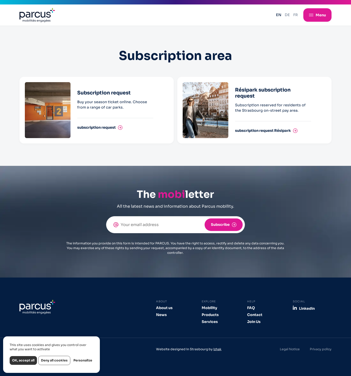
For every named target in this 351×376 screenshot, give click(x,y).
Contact (254, 315)
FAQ (251, 308)
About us (164, 308)
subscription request (96, 127)
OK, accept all (23, 360)
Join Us (254, 322)
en (278, 15)
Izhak (217, 349)
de (287, 15)
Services (210, 322)
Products (210, 315)
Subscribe (220, 224)
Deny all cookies (54, 360)
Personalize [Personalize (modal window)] (82, 360)
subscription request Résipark (263, 130)
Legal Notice (290, 349)
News (161, 315)
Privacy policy (321, 349)
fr (295, 15)
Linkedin (307, 308)
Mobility (209, 308)
